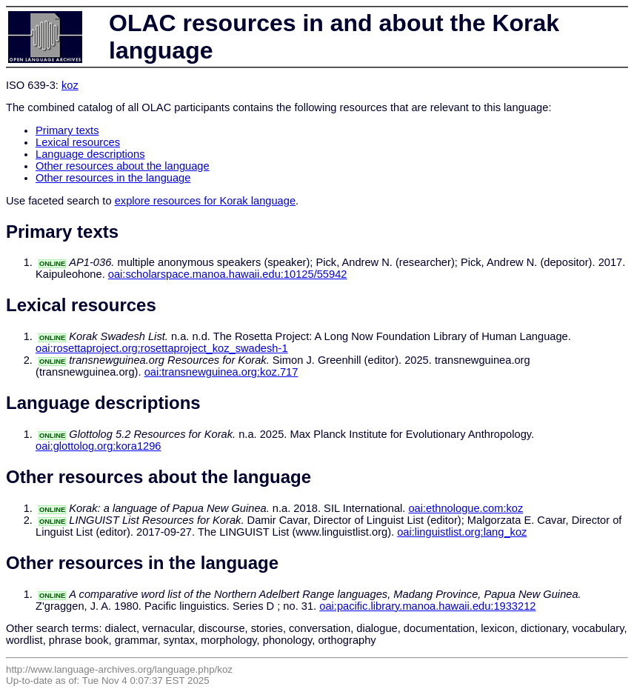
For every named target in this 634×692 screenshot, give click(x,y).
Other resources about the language (123, 166)
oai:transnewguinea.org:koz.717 (221, 372)
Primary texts (67, 130)
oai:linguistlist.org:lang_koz (462, 532)
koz (70, 85)
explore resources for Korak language (205, 201)
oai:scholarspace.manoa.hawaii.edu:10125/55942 (227, 274)
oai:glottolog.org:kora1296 (98, 446)
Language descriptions (90, 154)
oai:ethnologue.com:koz (465, 508)
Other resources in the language (113, 178)
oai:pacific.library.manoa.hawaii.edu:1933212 (427, 606)
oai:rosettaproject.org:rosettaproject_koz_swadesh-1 (162, 348)
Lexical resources (78, 142)
